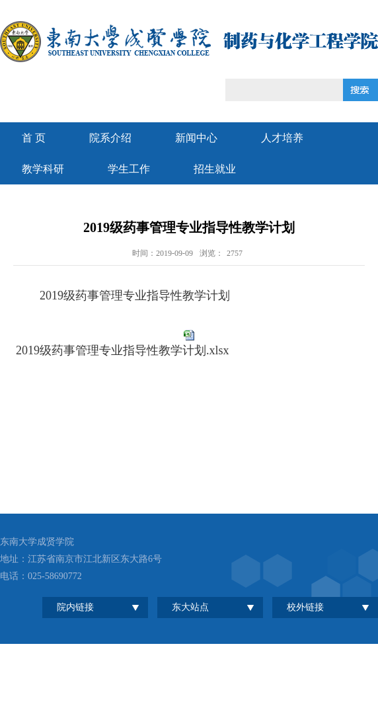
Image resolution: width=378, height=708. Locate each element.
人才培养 (282, 137)
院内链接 (75, 607)
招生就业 (215, 169)
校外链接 (305, 607)
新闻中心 (196, 137)
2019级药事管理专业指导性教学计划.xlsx (122, 350)
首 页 (34, 137)
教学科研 (43, 169)
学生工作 (129, 169)
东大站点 (190, 607)
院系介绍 (110, 137)
